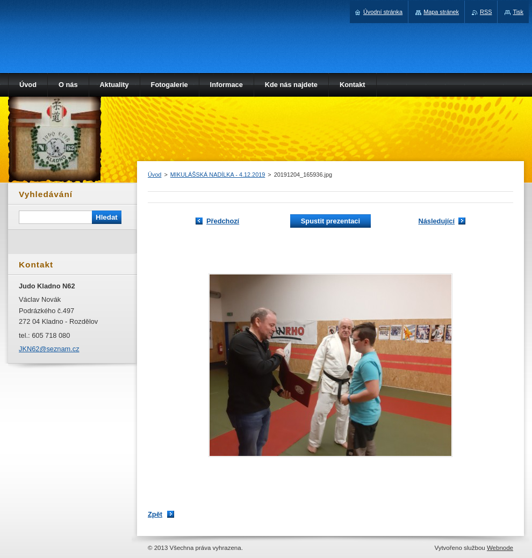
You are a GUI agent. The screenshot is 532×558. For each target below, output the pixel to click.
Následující (436, 221)
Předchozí (222, 221)
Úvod (154, 174)
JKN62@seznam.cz (49, 349)
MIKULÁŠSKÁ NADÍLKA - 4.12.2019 (217, 174)
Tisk (518, 12)
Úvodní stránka (382, 12)
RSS (486, 12)
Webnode (500, 548)
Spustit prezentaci (330, 221)
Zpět (155, 514)
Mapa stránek (441, 12)
